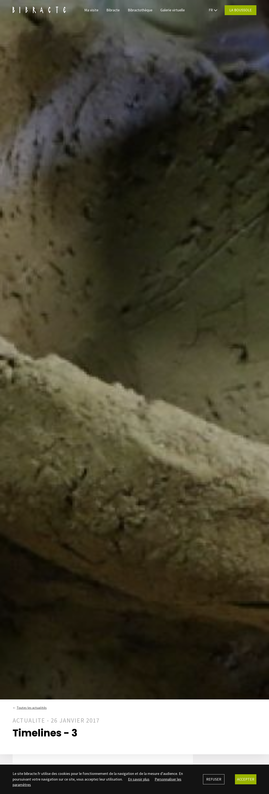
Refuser (213, 779)
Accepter (245, 779)
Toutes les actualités (32, 708)
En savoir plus (138, 779)
